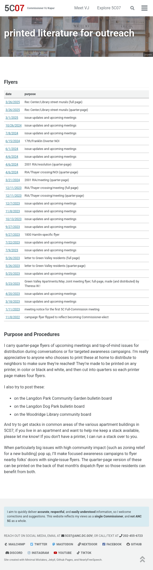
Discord (13, 553)
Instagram (38, 553)
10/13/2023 (14, 219)
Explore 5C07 (109, 8)
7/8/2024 (12, 133)
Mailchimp (14, 544)
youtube (63, 553)
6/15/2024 (13, 141)
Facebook (112, 544)
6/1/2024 (12, 149)
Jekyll (51, 559)
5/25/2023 (13, 273)
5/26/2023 (13, 258)
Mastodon (62, 544)
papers (148, 54)
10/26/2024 (14, 125)
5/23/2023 (13, 284)
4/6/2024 (12, 156)
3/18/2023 (13, 301)
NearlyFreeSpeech (90, 559)
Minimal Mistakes (36, 559)
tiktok (83, 553)
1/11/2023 (13, 309)
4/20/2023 (13, 294)
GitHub (134, 544)
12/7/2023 (13, 203)
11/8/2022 (13, 317)
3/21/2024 (13, 180)
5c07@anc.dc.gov (77, 536)
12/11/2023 (14, 188)
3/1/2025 (12, 117)
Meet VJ (81, 8)
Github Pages (65, 559)
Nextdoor (87, 544)
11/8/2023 (13, 211)
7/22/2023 (13, 242)
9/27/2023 (13, 227)
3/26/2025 (13, 102)
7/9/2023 (12, 250)
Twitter (38, 544)
